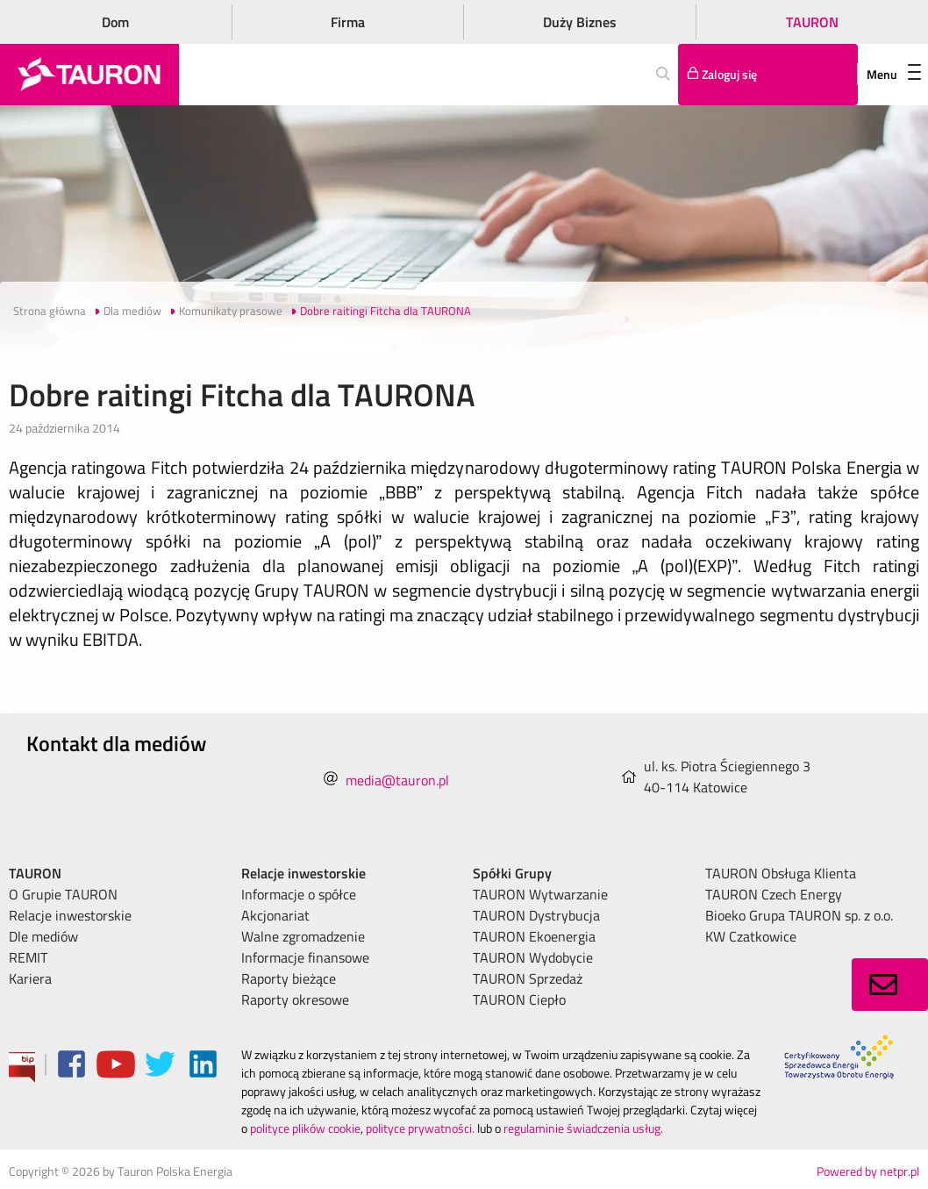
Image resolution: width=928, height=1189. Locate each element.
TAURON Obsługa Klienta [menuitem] (780, 873)
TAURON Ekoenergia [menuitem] (534, 936)
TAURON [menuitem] (35, 873)
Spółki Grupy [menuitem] (512, 873)
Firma (348, 21)
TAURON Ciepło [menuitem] (519, 999)
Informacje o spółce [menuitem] (298, 894)
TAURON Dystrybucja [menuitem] (536, 915)
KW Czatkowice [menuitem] (750, 936)
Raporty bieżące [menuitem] (288, 978)
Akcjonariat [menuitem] (275, 915)
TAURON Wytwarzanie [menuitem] (540, 894)
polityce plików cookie (305, 1128)
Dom (115, 21)
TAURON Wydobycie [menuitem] (533, 957)
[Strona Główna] (89, 74)
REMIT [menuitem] (28, 957)
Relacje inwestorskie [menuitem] (70, 915)
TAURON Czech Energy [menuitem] (773, 894)
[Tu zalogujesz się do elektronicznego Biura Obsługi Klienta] (768, 74)
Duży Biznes (580, 21)
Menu (894, 74)
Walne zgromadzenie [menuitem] (303, 936)
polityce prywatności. (420, 1128)
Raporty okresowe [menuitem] (295, 999)
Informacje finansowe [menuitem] (305, 957)
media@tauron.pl (397, 780)
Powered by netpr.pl (868, 1171)
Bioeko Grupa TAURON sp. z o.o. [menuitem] (799, 915)
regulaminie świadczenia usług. (583, 1128)
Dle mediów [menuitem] (43, 936)
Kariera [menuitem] (30, 978)
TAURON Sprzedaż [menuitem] (527, 978)
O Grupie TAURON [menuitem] (63, 894)
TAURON (812, 21)
